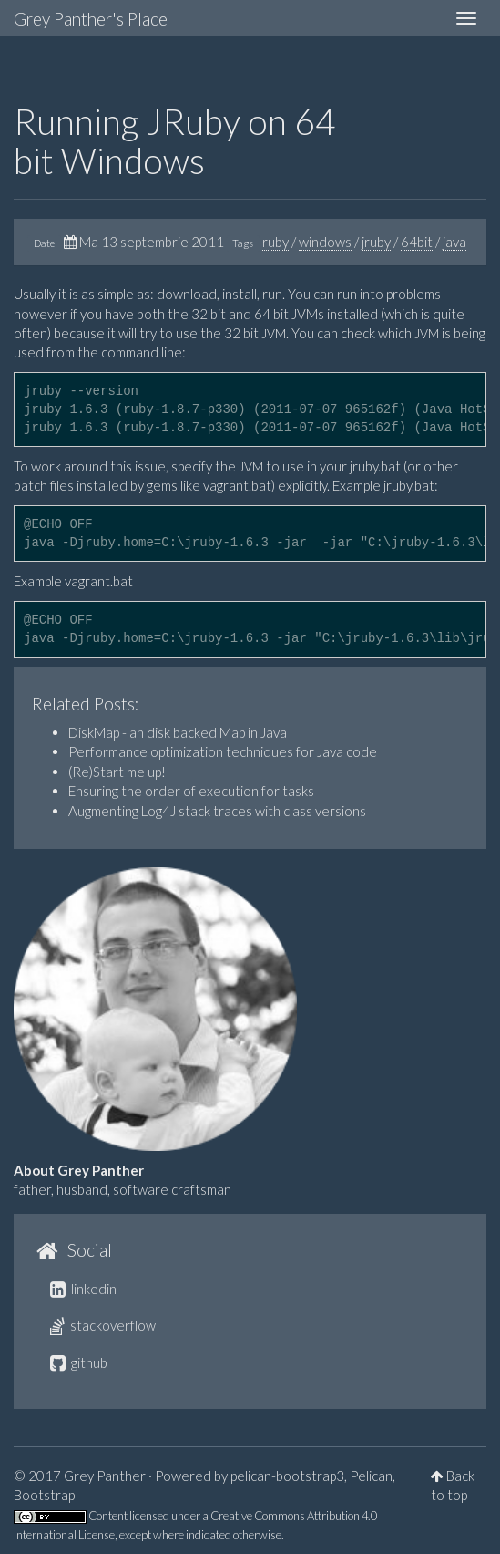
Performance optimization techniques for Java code (222, 751)
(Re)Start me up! (117, 771)
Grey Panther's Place (91, 18)
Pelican (371, 1475)
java (454, 241)
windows (325, 241)
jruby (376, 241)
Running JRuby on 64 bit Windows (175, 140)
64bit (417, 241)
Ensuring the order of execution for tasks (191, 790)
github (78, 1362)
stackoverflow (103, 1325)
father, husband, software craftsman (122, 1189)
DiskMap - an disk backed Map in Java (177, 732)
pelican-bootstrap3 (287, 1475)
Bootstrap (44, 1495)
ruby (275, 241)
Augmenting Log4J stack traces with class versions (217, 811)
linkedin (83, 1288)
